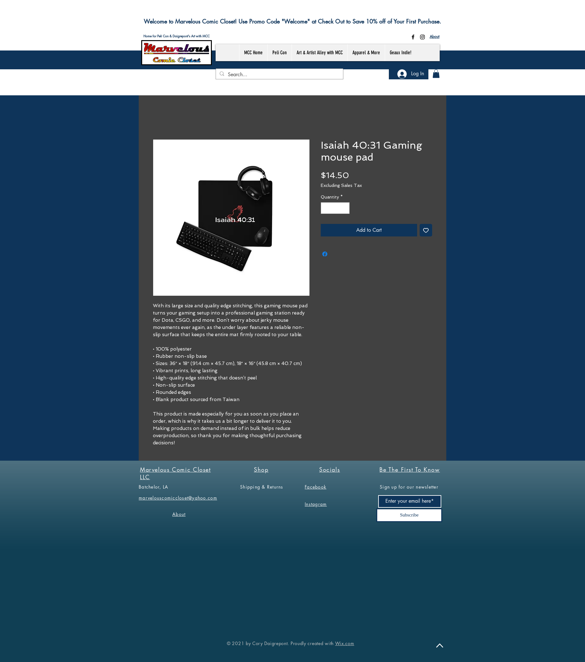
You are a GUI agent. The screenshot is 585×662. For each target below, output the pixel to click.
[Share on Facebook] (325, 254)
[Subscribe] (409, 515)
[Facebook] (413, 37)
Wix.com (344, 643)
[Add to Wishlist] (426, 230)
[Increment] (345, 208)
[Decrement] (326, 208)
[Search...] (279, 75)
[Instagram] (422, 37)
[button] (436, 73)
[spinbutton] (335, 208)
